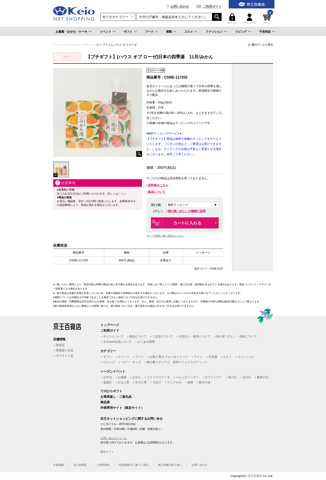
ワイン (198, 356)
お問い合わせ (179, 6)
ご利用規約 (103, 464)
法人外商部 (80, 464)
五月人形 (141, 382)
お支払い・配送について (194, 336)
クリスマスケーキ (158, 377)
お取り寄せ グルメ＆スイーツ (169, 356)
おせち (136, 377)
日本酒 (212, 356)
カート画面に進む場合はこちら (165, 235)
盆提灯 (107, 382)
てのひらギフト (111, 391)
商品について (138, 336)
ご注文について (162, 336)
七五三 (157, 382)
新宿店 (60, 345)
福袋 (190, 382)
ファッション (214, 31)
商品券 (105, 402)
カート (267, 19)
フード (149, 31)
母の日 (232, 377)
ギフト (128, 31)
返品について (156, 191)
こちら (122, 193)
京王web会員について (117, 341)
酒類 (169, 31)
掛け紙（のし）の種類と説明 (187, 211)
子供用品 (265, 31)
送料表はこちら (158, 185)
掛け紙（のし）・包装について (236, 336)
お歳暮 (122, 377)
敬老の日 (262, 377)
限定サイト (107, 451)
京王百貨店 (255, 476)
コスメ (188, 31)
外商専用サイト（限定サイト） (122, 407)
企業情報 (58, 464)
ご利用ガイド (212, 6)
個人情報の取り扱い (170, 464)
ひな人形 (123, 382)
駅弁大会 (205, 382)
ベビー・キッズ (131, 362)
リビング (241, 31)
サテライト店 (64, 355)
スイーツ (123, 356)
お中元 (107, 377)
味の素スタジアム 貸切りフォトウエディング (177, 362)
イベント (105, 31)
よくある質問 (146, 341)
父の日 (246, 377)
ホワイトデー (213, 377)
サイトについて (113, 336)
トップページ (109, 325)
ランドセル (174, 382)
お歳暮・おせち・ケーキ (71, 31)
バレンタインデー (187, 377)
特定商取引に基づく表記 (133, 464)
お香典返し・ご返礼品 (116, 396)
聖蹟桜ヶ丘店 (64, 350)
